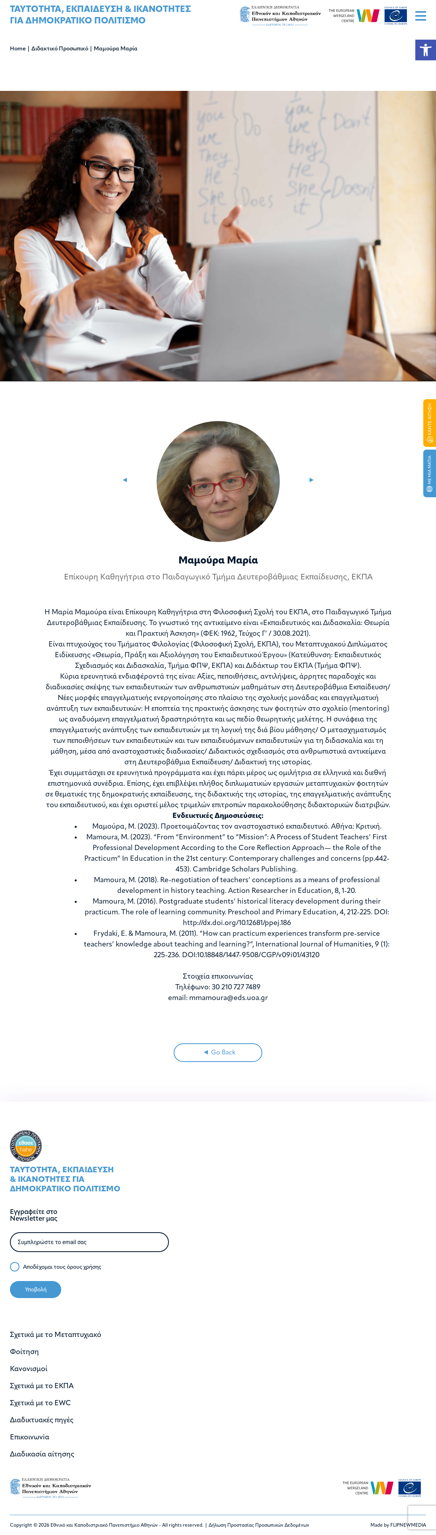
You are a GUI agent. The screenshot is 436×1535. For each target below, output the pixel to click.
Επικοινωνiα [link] (29, 1437)
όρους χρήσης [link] (84, 1267)
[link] (425, 50)
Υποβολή (36, 1290)
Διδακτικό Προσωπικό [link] (59, 49)
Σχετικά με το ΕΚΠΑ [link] (42, 1386)
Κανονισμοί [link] (28, 1369)
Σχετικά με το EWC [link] (40, 1403)
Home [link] (18, 49)
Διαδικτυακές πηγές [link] (42, 1420)
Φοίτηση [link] (24, 1352)
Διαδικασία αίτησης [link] (42, 1454)
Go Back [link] (219, 1053)
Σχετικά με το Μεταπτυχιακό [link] (55, 1335)
